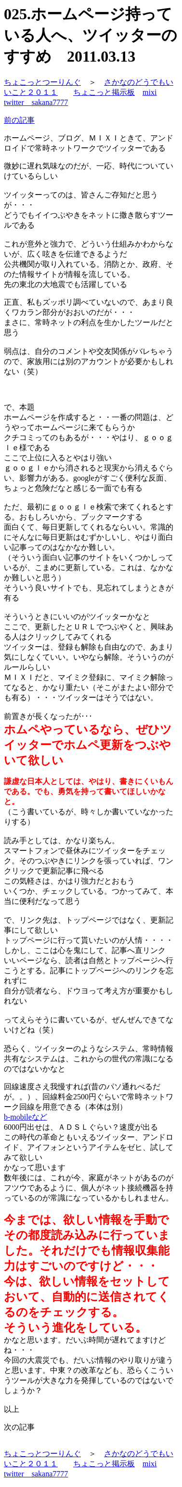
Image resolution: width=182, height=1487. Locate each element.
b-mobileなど (25, 1117)
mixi (149, 92)
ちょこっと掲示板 (104, 92)
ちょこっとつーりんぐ (42, 82)
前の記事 (19, 120)
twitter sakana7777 (36, 102)
